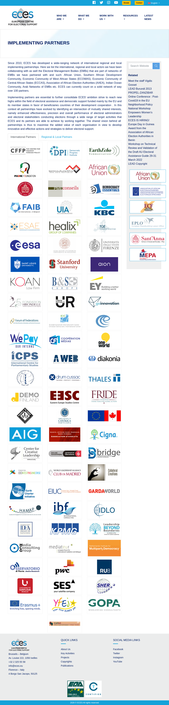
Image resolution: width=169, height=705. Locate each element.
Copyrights (66, 661)
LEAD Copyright (137, 163)
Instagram (118, 657)
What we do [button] (83, 17)
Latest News (148, 17)
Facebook (118, 649)
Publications (67, 665)
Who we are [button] (62, 17)
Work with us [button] (106, 17)
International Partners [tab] (23, 137)
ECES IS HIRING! (138, 120)
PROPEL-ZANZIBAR (140, 92)
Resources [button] (130, 15)
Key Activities (67, 653)
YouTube (117, 661)
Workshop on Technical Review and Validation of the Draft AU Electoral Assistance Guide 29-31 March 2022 (142, 152)
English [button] (153, 3)
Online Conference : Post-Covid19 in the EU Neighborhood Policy (143, 100)
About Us (65, 649)
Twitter (116, 653)
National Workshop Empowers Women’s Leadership (140, 112)
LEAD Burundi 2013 (140, 88)
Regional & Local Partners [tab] (56, 137)
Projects (65, 657)
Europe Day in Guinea (141, 124)
